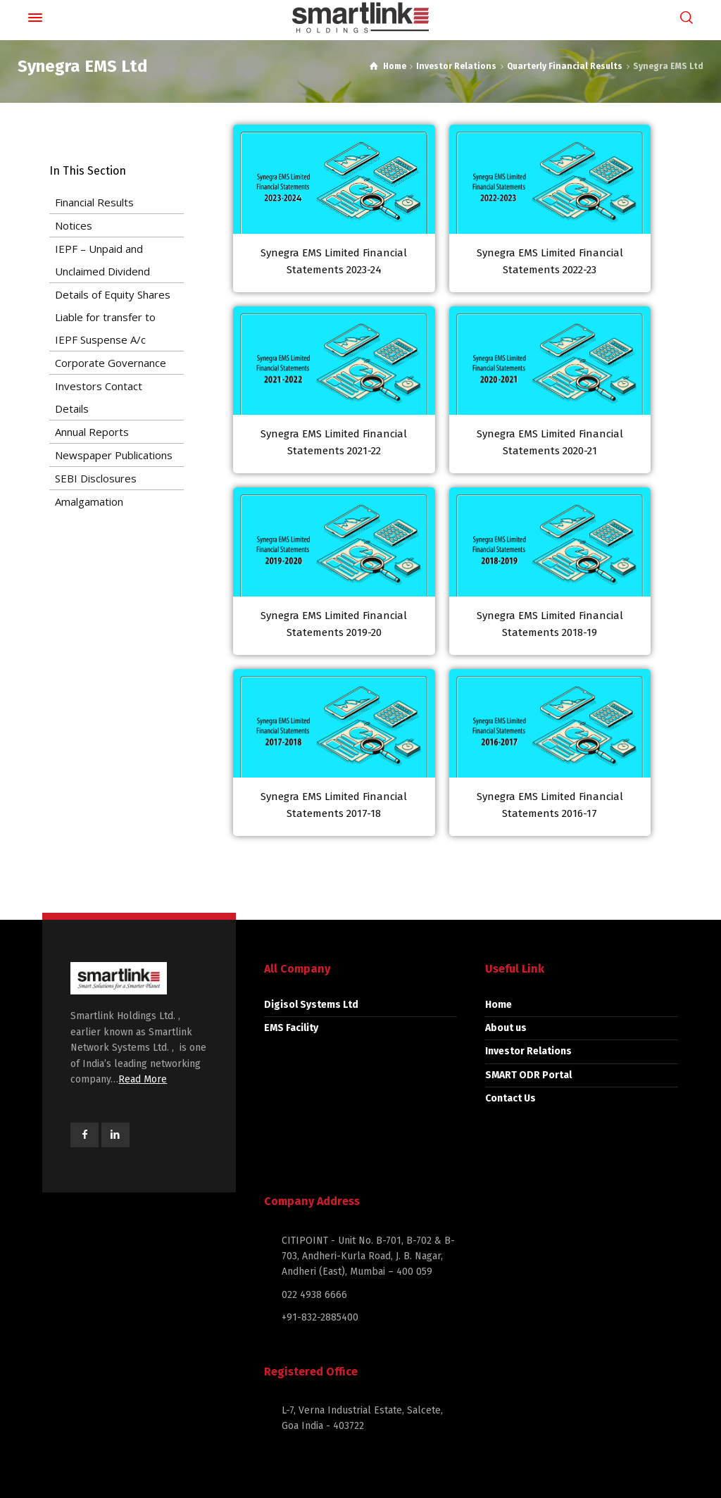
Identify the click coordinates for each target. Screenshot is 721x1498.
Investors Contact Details (98, 397)
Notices (73, 225)
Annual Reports (92, 432)
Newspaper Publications (114, 455)
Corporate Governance (110, 363)
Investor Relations (528, 1051)
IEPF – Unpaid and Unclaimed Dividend (102, 260)
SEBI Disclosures (96, 478)
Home (498, 1005)
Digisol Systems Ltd (311, 1005)
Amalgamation (89, 501)
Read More (142, 1079)
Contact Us (510, 1098)
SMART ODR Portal (528, 1075)
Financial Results (94, 202)
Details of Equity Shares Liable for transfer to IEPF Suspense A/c (112, 317)
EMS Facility (291, 1028)
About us (506, 1028)
